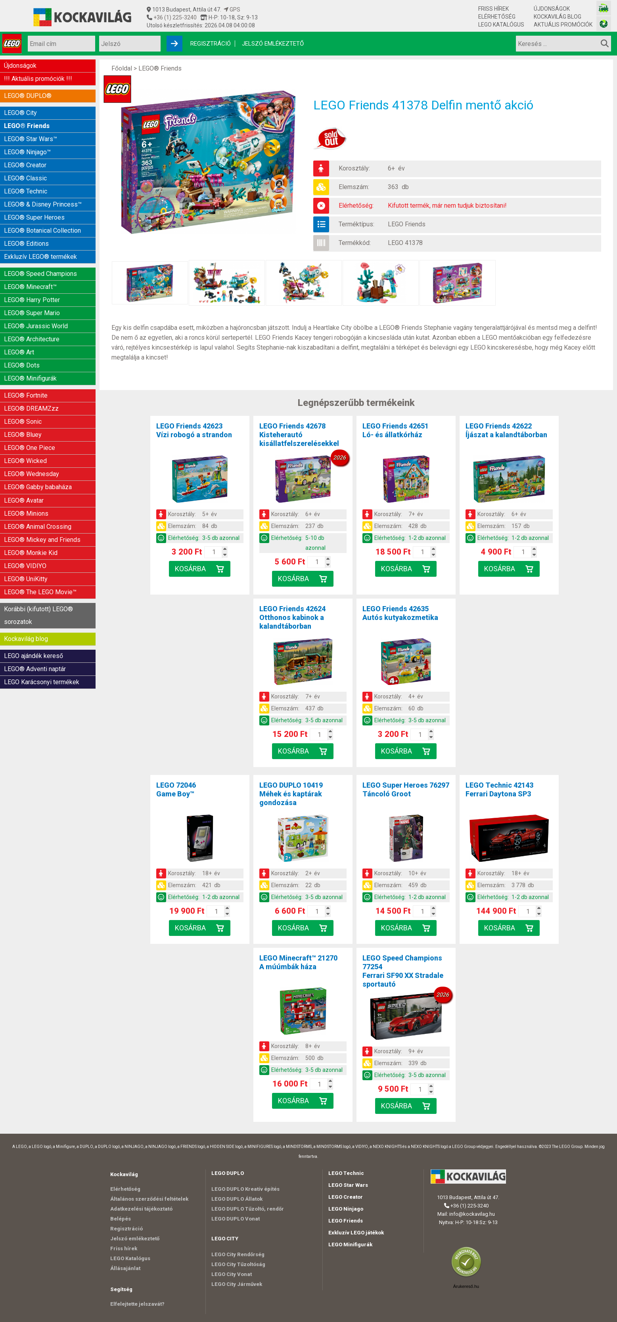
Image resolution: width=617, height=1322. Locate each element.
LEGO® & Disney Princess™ (43, 196)
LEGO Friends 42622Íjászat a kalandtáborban (506, 430)
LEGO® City (20, 110)
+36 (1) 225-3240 (174, 17)
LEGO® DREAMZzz (31, 388)
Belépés (120, 1219)
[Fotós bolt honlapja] (603, 23)
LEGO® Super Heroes (34, 208)
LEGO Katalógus (501, 24)
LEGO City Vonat (231, 1274)
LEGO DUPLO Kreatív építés (245, 1189)
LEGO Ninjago (345, 1209)
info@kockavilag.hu (472, 1214)
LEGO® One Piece (29, 425)
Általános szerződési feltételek (149, 1199)
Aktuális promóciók (563, 24)
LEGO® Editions (26, 233)
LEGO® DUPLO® (28, 94)
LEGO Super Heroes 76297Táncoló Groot (405, 789)
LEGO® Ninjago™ (27, 147)
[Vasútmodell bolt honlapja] (603, 8)
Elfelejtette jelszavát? (137, 1304)
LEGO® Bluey (23, 413)
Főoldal (121, 68)
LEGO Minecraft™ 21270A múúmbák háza (298, 962)
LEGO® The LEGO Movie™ (40, 560)
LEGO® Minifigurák (30, 360)
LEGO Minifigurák (350, 1244)
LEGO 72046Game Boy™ (176, 789)
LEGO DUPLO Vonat (235, 1219)
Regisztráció (210, 43)
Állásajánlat (125, 1268)
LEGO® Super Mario (32, 298)
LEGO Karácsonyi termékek (41, 645)
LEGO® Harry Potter (32, 286)
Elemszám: (354, 187)
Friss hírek (493, 9)
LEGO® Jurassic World (36, 310)
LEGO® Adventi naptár (35, 633)
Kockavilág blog (557, 16)
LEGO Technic (346, 1173)
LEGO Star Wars (348, 1185)
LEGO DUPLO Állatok (237, 1199)
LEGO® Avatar (24, 474)
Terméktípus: (356, 224)
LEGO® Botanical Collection (42, 220)
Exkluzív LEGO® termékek (40, 245)
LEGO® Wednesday (31, 449)
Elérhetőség (496, 16)
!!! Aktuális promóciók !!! (38, 77)
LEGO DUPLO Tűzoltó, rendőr (247, 1209)
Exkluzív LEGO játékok (356, 1233)
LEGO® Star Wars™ (30, 134)
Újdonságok (552, 9)
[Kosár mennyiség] (213, 552)
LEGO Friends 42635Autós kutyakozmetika (400, 613)
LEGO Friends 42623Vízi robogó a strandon (194, 430)
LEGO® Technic (25, 183)
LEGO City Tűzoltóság (238, 1264)
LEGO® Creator (25, 159)
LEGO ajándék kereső (33, 621)
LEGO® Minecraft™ (30, 273)
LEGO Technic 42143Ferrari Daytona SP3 (499, 789)
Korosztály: (354, 168)
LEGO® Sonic (23, 400)
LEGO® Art (19, 335)
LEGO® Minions (26, 486)
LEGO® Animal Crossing (37, 499)
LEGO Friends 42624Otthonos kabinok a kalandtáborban (292, 617)
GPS (232, 9)
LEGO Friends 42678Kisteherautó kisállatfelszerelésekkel (299, 435)
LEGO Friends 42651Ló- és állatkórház (395, 430)
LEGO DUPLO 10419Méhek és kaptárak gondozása (291, 794)
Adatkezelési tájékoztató (141, 1209)
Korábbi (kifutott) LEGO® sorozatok (38, 582)
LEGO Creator (345, 1197)
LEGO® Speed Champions (40, 261)
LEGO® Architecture (31, 323)
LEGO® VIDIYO (25, 536)
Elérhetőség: (356, 205)
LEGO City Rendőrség (237, 1254)
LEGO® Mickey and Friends (42, 511)
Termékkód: (355, 243)
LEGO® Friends (27, 122)
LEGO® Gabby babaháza (38, 462)
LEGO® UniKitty (26, 548)
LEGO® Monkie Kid (30, 523)
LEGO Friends (407, 224)
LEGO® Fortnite (26, 376)
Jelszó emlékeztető (273, 43)
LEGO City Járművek (236, 1284)
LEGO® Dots (22, 347)
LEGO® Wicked (25, 437)
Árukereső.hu (466, 1286)
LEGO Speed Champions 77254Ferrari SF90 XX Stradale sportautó (402, 971)
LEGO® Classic (25, 171)
